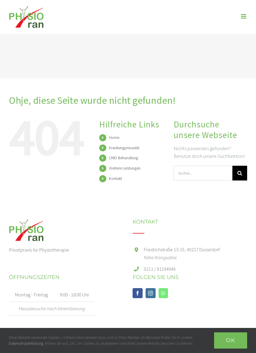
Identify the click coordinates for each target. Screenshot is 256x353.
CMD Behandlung (123, 157)
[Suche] (239, 173)
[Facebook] (138, 293)
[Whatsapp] (163, 293)
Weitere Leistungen (125, 168)
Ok (230, 340)
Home (114, 137)
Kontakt (115, 178)
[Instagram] (151, 293)
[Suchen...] (203, 173)
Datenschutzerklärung (26, 343)
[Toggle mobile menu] (244, 16)
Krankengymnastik (124, 147)
